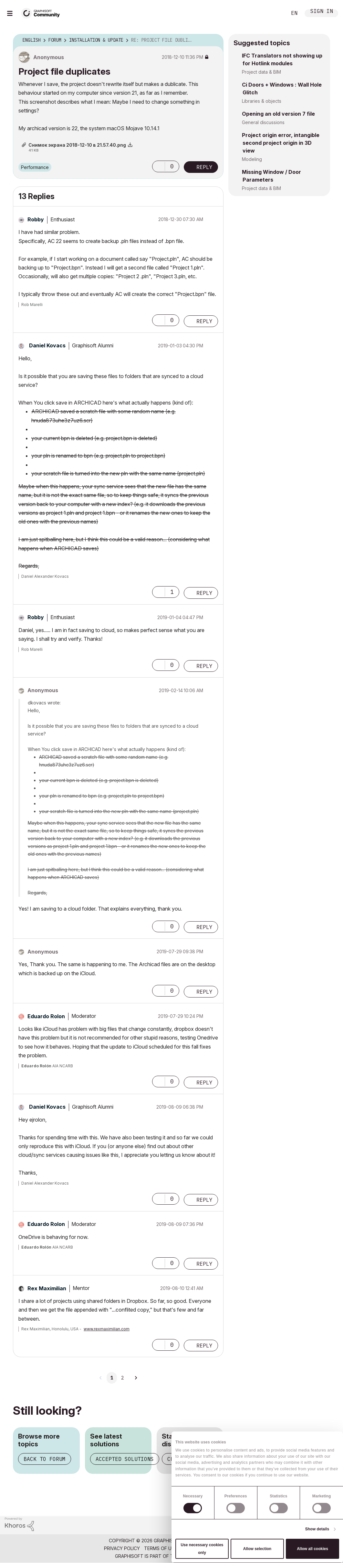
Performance (35, 167)
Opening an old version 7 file (278, 114)
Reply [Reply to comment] (204, 321)
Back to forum (45, 1459)
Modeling (252, 159)
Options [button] (214, 40)
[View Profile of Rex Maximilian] (46, 1288)
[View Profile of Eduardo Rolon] (46, 1016)
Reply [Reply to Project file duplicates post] (204, 167)
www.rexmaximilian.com (107, 1328)
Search (275, 13)
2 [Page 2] (122, 1378)
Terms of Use (160, 1548)
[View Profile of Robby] (35, 219)
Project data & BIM (261, 72)
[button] (158, 166)
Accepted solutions (125, 1459)
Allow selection (257, 1549)
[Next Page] (135, 1378)
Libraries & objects (261, 101)
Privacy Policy (122, 1548)
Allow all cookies (312, 1549)
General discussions (263, 122)
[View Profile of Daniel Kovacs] (47, 345)
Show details (317, 1529)
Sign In (321, 11)
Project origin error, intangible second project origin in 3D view (280, 143)
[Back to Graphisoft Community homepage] (42, 12)
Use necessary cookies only (202, 1549)
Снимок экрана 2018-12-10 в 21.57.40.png (77, 145)
